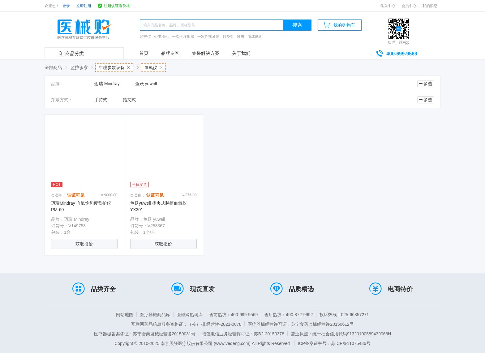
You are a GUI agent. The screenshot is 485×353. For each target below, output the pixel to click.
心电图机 (161, 36)
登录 (66, 6)
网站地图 (124, 314)
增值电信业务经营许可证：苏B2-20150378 (243, 333)
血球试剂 (254, 36)
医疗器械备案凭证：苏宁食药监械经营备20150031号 (144, 333)
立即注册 (83, 6)
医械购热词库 (190, 314)
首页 (143, 53)
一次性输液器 (208, 36)
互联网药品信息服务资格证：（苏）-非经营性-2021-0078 (186, 324)
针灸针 (228, 36)
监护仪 (145, 36)
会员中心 (408, 6)
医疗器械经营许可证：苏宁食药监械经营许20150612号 (301, 324)
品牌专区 (170, 53)
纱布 (240, 36)
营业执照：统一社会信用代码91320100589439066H (341, 333)
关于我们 (241, 53)
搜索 (297, 25)
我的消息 (430, 6)
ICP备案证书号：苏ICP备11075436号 (334, 343)
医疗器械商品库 (155, 314)
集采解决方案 (206, 53)
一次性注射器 (183, 36)
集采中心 (387, 6)
